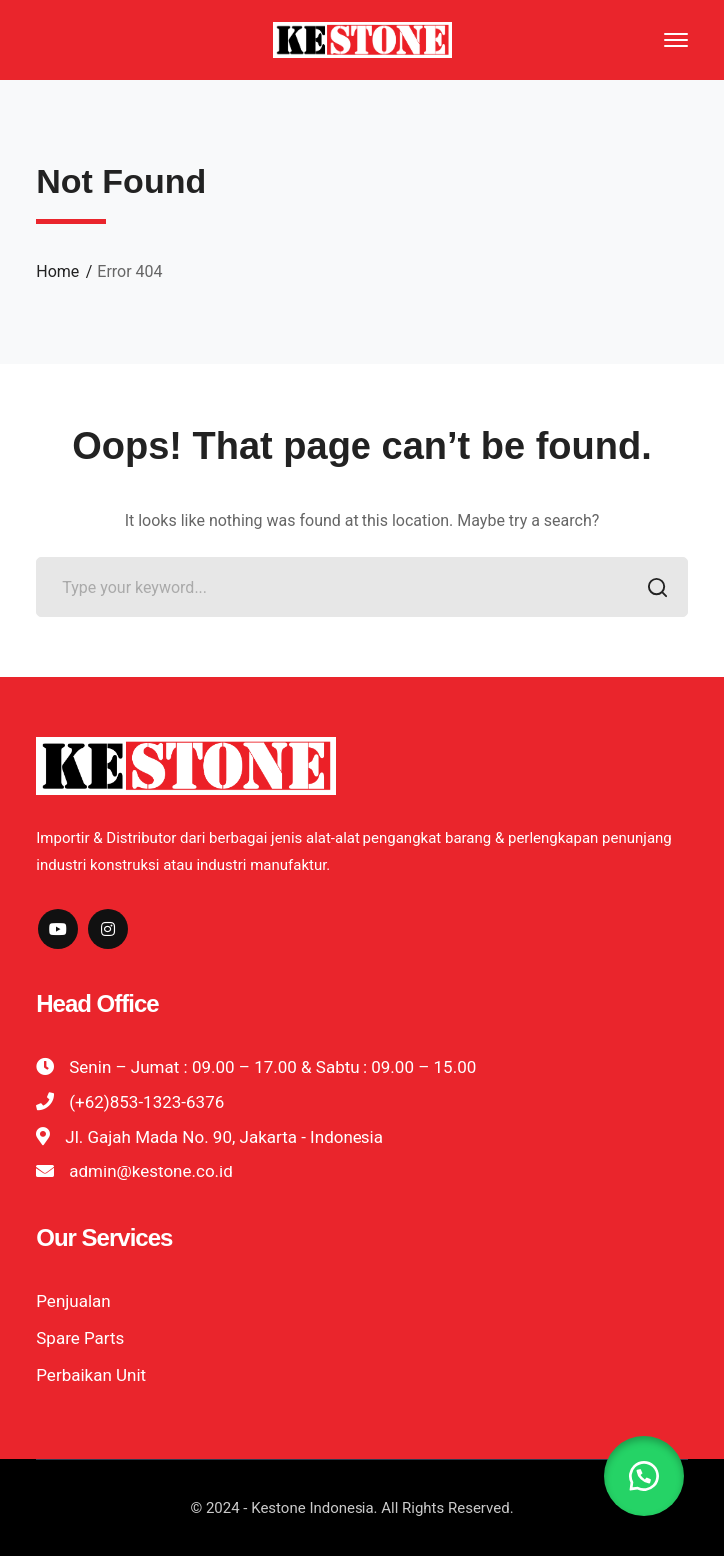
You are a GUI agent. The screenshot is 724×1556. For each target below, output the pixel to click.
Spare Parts (80, 1338)
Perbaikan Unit (91, 1375)
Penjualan (73, 1301)
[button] (644, 1476)
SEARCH (652, 589)
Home (57, 271)
